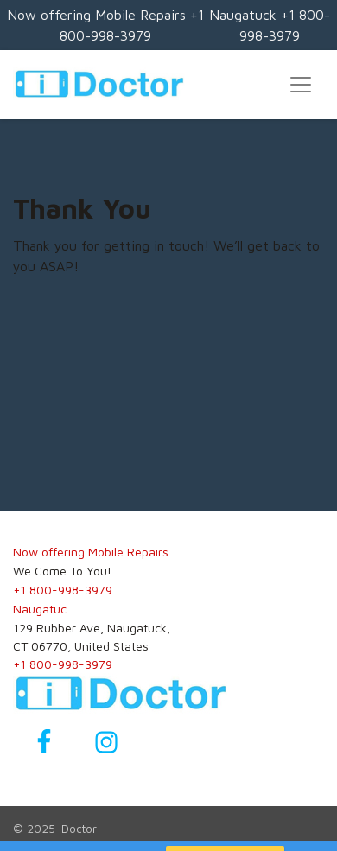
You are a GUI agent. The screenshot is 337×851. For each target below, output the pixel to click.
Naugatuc (40, 608)
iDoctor (78, 828)
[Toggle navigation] (300, 84)
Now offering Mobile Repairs (90, 551)
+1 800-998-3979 (62, 589)
